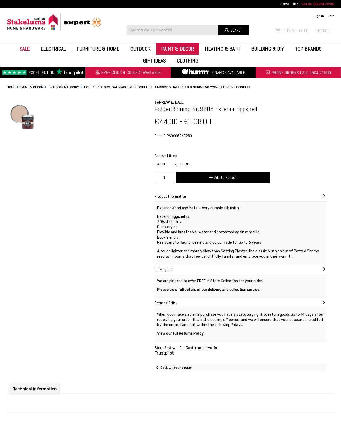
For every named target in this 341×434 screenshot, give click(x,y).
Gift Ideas (154, 60)
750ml (162, 164)
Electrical (53, 48)
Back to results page (176, 367)
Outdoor (140, 48)
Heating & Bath (222, 48)
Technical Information (35, 388)
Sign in (319, 16)
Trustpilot (164, 353)
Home (284, 4)
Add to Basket (223, 177)
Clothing (187, 60)
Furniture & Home (98, 48)
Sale (25, 48)
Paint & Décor (177, 48)
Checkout (323, 30)
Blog (295, 4)
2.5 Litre (182, 164)
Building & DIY (267, 48)
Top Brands (308, 48)
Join (331, 16)
